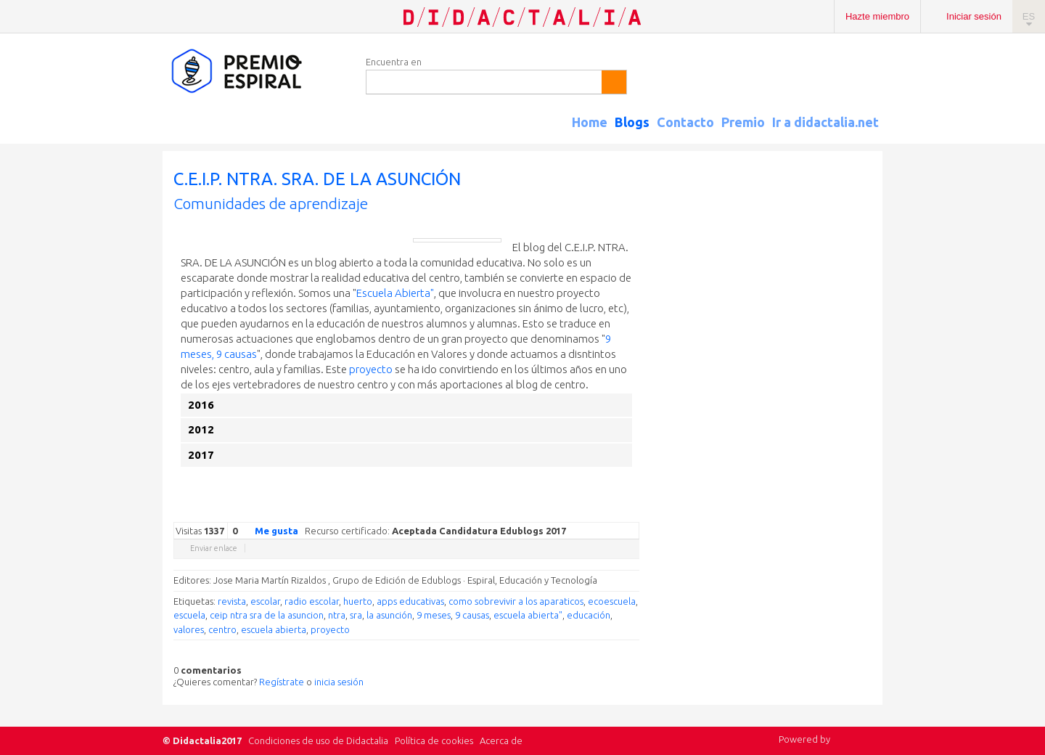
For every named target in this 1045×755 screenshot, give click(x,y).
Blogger (617, 511)
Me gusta (267, 530)
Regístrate (281, 682)
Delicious (574, 511)
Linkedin (588, 511)
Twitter (545, 511)
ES (1029, 16)
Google (530, 511)
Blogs (632, 122)
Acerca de (501, 740)
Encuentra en (394, 62)
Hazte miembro (877, 16)
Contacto (685, 122)
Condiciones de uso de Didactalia (318, 740)
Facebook (559, 511)
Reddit (603, 511)
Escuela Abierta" (395, 293)
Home (589, 122)
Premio (743, 122)
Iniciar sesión (973, 16)
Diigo (632, 511)
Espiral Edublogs (257, 71)
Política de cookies (434, 740)
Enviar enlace (213, 548)
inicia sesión (339, 682)
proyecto (371, 369)
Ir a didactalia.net (825, 122)
